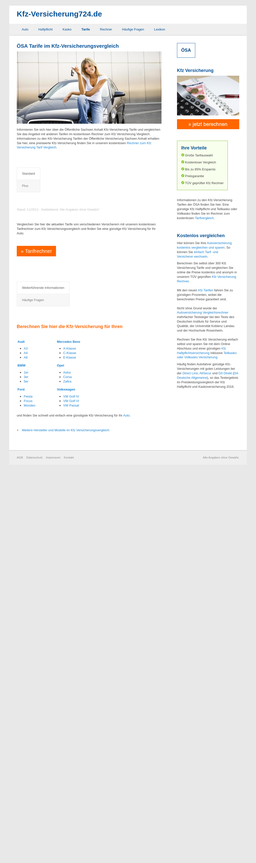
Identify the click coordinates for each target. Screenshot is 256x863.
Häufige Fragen (133, 29)
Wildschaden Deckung (94, 677)
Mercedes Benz (68, 735)
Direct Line (190, 373)
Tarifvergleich (204, 218)
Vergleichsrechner (215, 312)
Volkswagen (66, 783)
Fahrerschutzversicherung (49, 654)
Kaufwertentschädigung (47, 677)
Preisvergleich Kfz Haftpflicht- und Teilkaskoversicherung (77, 222)
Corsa (67, 770)
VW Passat (71, 798)
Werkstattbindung (90, 669)
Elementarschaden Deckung (51, 639)
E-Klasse (69, 751)
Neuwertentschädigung (94, 632)
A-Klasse (69, 742)
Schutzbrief (86, 654)
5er (26, 775)
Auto (25, 29)
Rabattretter (86, 639)
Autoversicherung (189, 312)
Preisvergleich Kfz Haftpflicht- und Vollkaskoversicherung (77, 250)
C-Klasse (69, 746)
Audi (21, 735)
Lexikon (159, 29)
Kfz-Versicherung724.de (59, 14)
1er (26, 766)
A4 (26, 746)
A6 (26, 751)
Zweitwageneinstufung (94, 684)
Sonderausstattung (91, 662)
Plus (48, 173)
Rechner (106, 29)
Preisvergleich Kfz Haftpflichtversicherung (63, 199)
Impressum (53, 850)
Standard (28, 173)
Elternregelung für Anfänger (50, 647)
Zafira (67, 775)
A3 (26, 742)
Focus (28, 794)
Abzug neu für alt (43, 624)
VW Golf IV (71, 790)
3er (26, 770)
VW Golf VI (71, 794)
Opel (60, 759)
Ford (21, 783)
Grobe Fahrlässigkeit (45, 669)
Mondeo (29, 798)
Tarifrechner (35, 493)
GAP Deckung (41, 662)
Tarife (86, 29)
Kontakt (69, 850)
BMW (22, 759)
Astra (67, 766)
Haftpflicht (45, 29)
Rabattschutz (87, 647)
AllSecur (205, 373)
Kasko (67, 29)
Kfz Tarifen (205, 290)
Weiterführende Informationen (43, 608)
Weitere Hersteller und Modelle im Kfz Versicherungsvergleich (65, 823)
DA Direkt (225, 373)
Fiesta (28, 790)
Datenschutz (34, 850)
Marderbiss (86, 624)
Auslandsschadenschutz (48, 632)
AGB (20, 850)
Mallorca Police (42, 684)
